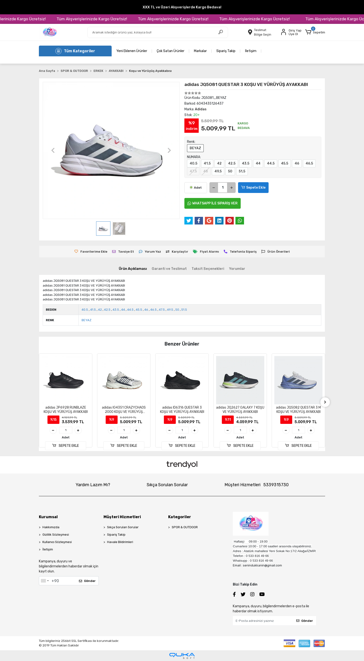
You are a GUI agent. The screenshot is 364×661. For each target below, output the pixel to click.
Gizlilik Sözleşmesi (55, 534)
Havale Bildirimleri (120, 542)
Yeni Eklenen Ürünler (131, 51)
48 (205, 171)
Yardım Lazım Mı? (93, 484)
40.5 (193, 163)
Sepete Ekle (253, 187)
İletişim (250, 51)
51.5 (184, 309)
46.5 (309, 163)
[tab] (133, 269)
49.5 (170, 309)
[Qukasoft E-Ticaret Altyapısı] (182, 656)
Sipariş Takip (225, 51)
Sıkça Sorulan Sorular (167, 484)
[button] (315, 32)
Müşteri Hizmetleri (256, 484)
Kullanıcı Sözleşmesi (57, 542)
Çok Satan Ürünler (170, 51)
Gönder (87, 581)
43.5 (245, 163)
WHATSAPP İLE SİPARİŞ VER (212, 203)
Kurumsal (48, 517)
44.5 (271, 163)
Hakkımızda (50, 527)
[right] (325, 402)
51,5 (242, 171)
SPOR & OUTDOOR (185, 527)
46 (297, 163)
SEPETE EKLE (65, 446)
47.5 (193, 171)
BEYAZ (195, 148)
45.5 (284, 163)
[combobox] (44, 580)
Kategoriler (179, 517)
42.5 (231, 163)
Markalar (200, 51)
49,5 (218, 171)
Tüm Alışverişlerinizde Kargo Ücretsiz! (103, 18)
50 (230, 171)
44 (258, 163)
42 (219, 163)
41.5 (207, 163)
